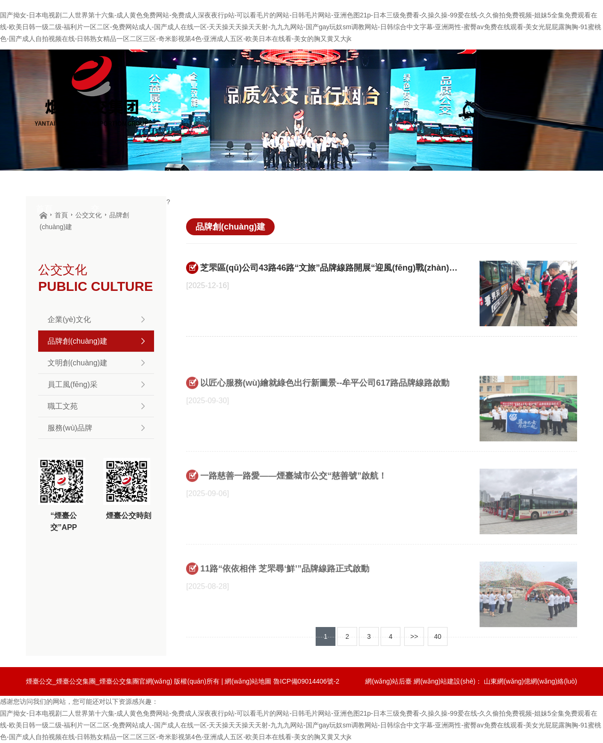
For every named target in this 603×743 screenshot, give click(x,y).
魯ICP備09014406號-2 (306, 681)
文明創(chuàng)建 (96, 362)
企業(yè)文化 (96, 319)
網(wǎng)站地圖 (248, 681)
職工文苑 (96, 406)
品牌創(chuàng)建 (96, 341)
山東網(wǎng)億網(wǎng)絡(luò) (530, 681)
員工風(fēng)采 (96, 384)
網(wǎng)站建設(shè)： (448, 681)
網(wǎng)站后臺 (388, 681)
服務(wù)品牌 (96, 427)
